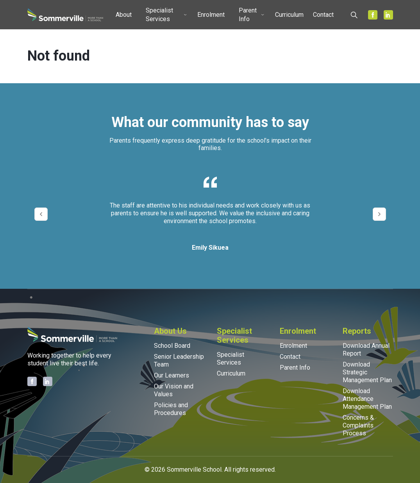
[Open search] (354, 15)
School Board (172, 345)
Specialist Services (159, 15)
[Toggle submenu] (134, 14)
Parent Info (248, 15)
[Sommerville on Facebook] (372, 15)
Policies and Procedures (171, 409)
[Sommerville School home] (65, 15)
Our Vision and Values (173, 390)
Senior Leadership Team (179, 360)
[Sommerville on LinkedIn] (388, 15)
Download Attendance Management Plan (367, 398)
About (124, 14)
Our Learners (171, 375)
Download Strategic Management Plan (367, 372)
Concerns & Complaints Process (358, 425)
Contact (323, 14)
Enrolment (211, 14)
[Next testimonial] (379, 214)
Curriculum (289, 14)
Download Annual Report (366, 349)
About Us (170, 331)
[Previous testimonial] (41, 214)
